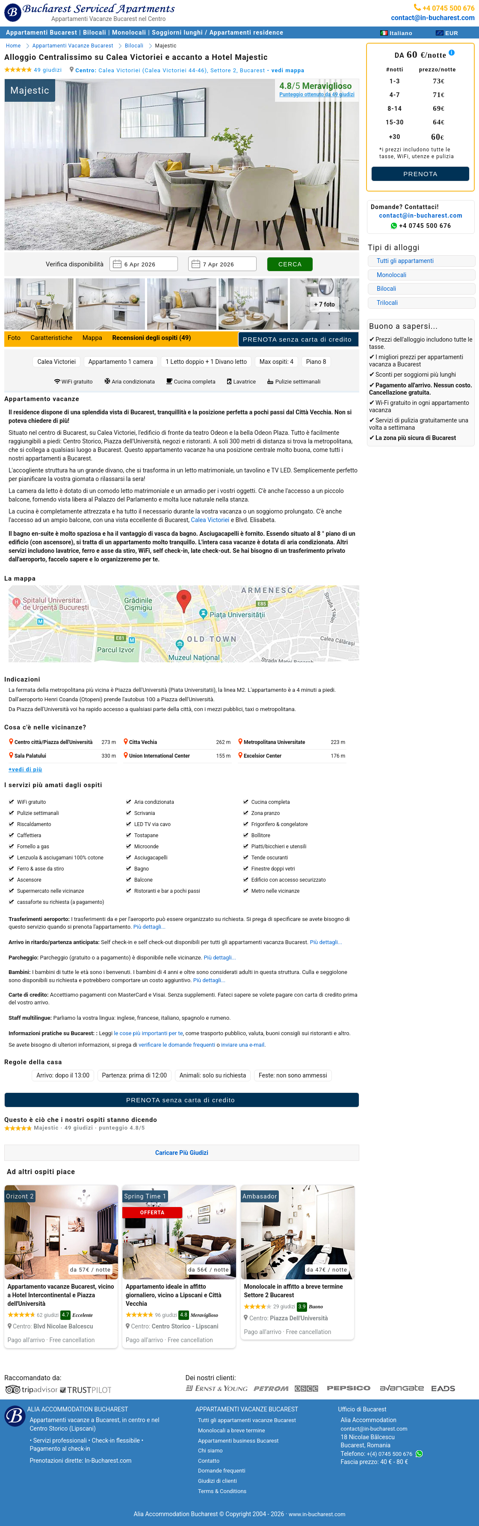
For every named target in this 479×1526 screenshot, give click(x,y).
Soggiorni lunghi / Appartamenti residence (218, 32)
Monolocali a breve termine (231, 1430)
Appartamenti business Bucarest (238, 1440)
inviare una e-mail (242, 1045)
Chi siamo (210, 1450)
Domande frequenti (221, 1470)
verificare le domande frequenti (177, 1045)
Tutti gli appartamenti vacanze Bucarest (247, 1420)
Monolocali (129, 32)
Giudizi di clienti (217, 1481)
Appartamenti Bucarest (42, 32)
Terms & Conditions (222, 1491)
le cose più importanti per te (148, 1033)
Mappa (92, 338)
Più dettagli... (149, 927)
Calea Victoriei (210, 520)
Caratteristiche (52, 338)
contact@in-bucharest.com (433, 18)
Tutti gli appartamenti (405, 260)
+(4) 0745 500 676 (389, 1454)
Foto (14, 338)
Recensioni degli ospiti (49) (151, 338)
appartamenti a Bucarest (58, 458)
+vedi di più (25, 769)
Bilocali (94, 32)
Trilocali (387, 302)
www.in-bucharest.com (317, 1514)
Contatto (208, 1461)
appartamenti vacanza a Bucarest (416, 361)
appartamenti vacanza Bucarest (268, 942)
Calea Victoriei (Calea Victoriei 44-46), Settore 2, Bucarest (187, 70)
